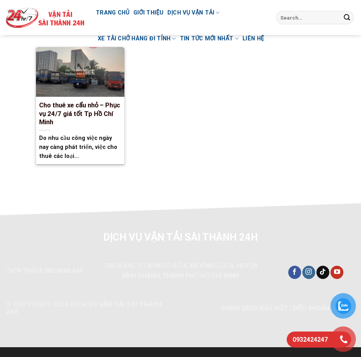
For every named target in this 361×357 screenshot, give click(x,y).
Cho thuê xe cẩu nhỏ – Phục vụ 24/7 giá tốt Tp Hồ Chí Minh (79, 113)
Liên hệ (253, 38)
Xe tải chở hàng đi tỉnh (137, 38)
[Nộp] (347, 17)
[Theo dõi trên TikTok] (322, 272)
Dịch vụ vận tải (193, 12)
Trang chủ (112, 12)
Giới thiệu (148, 12)
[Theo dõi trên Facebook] (294, 272)
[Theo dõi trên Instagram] (308, 272)
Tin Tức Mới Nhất (209, 38)
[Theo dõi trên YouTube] (336, 272)
